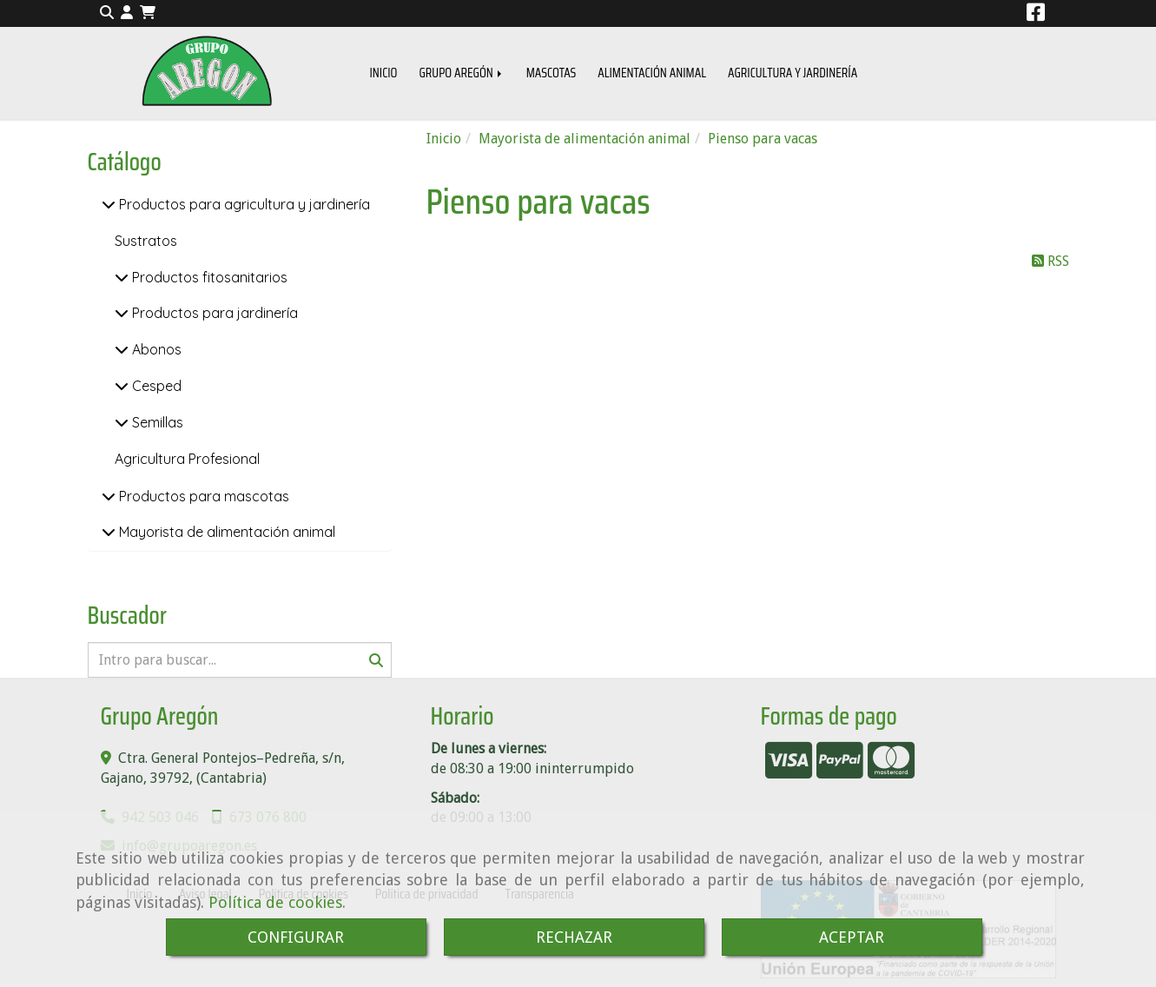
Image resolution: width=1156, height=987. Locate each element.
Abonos (155, 349)
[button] (126, 13)
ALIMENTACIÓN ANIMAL (652, 73)
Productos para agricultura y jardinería (243, 204)
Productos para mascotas (202, 496)
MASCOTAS (551, 73)
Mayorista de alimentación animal (225, 531)
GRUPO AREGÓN (462, 73)
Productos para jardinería (213, 312)
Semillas (156, 422)
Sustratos (146, 240)
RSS (1050, 261)
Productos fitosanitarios (208, 277)
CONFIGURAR (296, 937)
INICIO (384, 73)
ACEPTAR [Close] (851, 937)
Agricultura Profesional (187, 458)
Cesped (155, 385)
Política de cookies (275, 902)
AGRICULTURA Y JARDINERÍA (792, 73)
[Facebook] (1036, 15)
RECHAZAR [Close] (574, 937)
